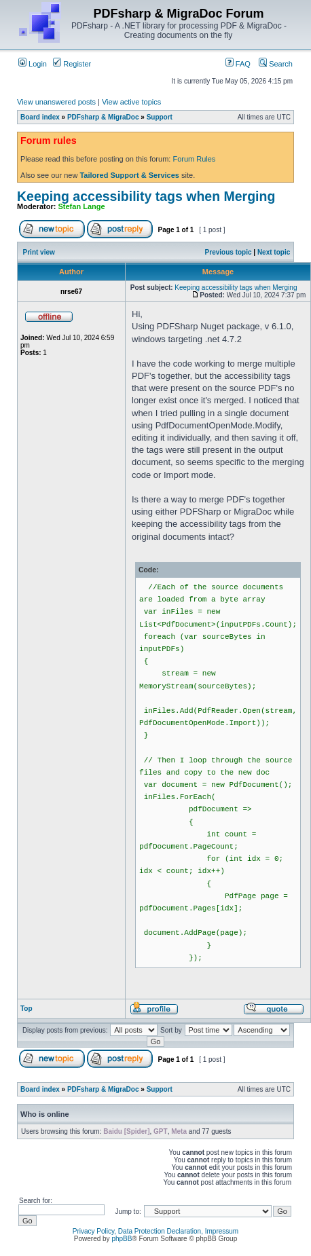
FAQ (238, 64)
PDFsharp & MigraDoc (103, 117)
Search (276, 64)
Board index (40, 117)
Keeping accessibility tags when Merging (146, 196)
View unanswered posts (56, 102)
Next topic (273, 252)
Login (32, 64)
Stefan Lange (81, 206)
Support (159, 117)
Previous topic (228, 252)
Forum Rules (193, 159)
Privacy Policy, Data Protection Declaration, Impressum (155, 1231)
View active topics (131, 102)
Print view (39, 252)
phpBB (121, 1238)
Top (26, 1008)
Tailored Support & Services (129, 175)
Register (72, 64)
